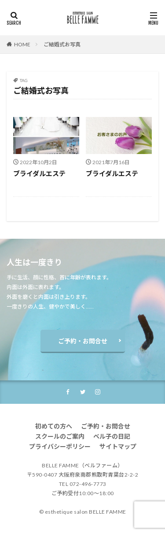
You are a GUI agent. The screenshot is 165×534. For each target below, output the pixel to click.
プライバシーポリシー (60, 446)
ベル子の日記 (111, 436)
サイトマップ (117, 446)
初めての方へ (53, 426)
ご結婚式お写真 (62, 44)
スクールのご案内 (59, 436)
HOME (22, 44)
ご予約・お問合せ (82, 341)
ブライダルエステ (39, 173)
